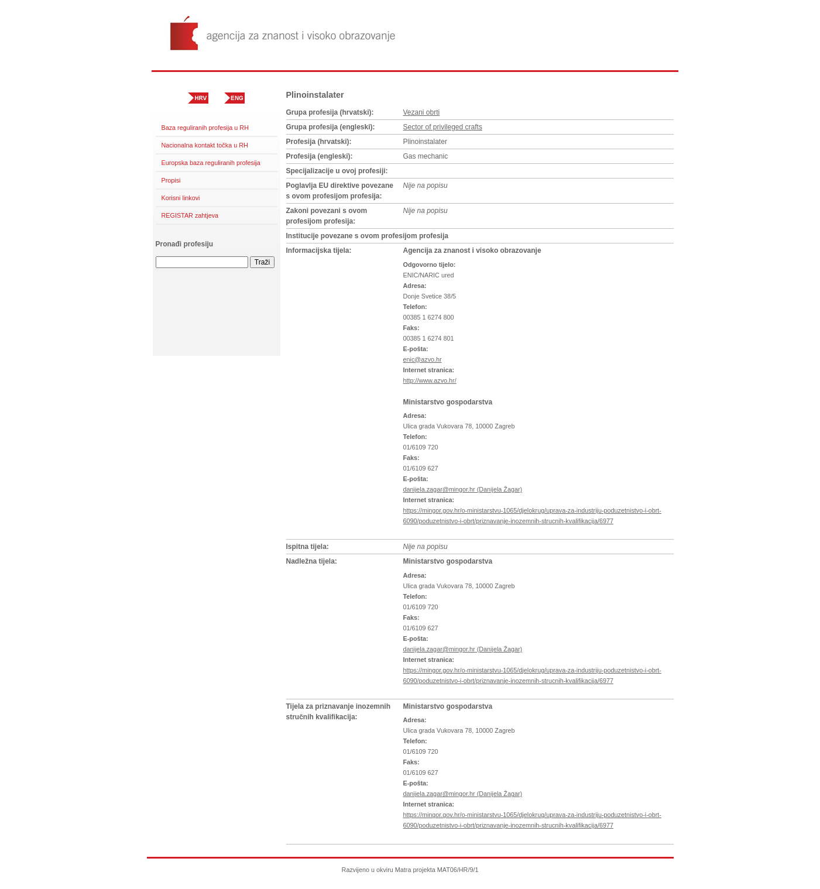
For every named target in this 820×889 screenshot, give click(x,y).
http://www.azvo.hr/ (430, 380)
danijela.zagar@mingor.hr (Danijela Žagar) (463, 489)
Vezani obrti (421, 112)
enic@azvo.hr (422, 359)
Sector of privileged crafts (442, 127)
